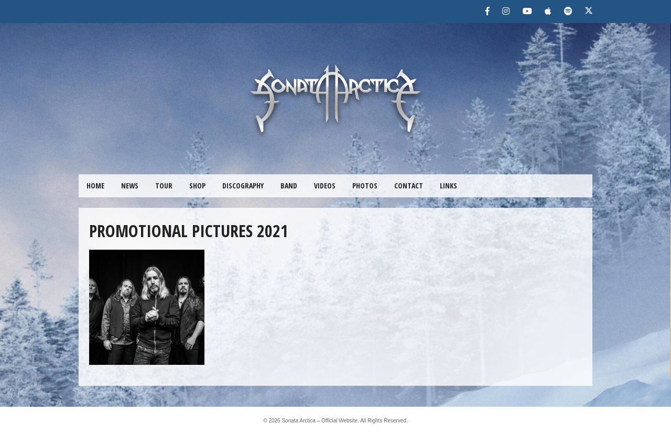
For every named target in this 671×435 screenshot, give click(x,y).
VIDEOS (325, 186)
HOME (95, 186)
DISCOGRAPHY (243, 186)
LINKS (448, 186)
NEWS (129, 186)
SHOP (197, 186)
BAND (288, 186)
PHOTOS (364, 186)
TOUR (163, 186)
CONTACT (408, 186)
